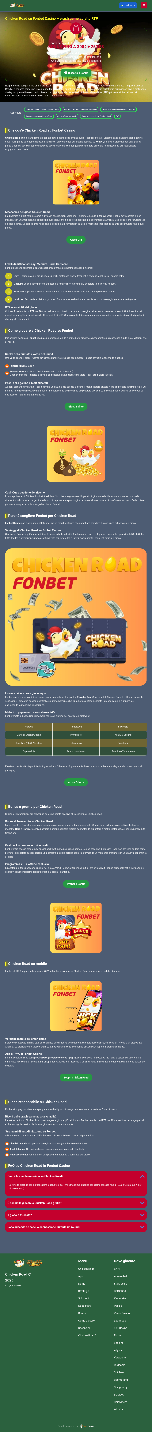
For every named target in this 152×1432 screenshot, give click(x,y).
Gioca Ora (76, 239)
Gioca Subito (76, 406)
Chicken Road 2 (87, 1335)
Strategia (83, 1291)
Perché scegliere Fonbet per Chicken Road (118, 109)
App (80, 1276)
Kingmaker (120, 1298)
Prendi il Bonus (76, 883)
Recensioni (84, 1328)
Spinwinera (120, 1402)
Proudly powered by (68, 1426)
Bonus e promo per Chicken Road (39, 116)
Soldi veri (83, 1298)
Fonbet (118, 1335)
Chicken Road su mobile (67, 116)
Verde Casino (122, 1313)
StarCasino (120, 1283)
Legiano (119, 1342)
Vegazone (120, 1357)
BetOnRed (120, 1291)
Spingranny (120, 1387)
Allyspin (118, 1350)
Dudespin (119, 1364)
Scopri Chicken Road (76, 1077)
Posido (118, 1305)
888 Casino (120, 1328)
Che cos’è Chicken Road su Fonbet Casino (42, 109)
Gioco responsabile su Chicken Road (96, 116)
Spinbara (119, 1372)
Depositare (84, 1305)
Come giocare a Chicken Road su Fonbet (80, 109)
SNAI (117, 1268)
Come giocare (86, 1320)
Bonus (82, 1313)
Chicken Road (86, 1268)
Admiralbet (120, 1276)
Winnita (118, 1409)
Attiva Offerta (76, 782)
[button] (128, 5)
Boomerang (121, 1379)
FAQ (117, 116)
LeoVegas (120, 1320)
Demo (81, 1283)
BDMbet (119, 1394)
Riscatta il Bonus (76, 73)
